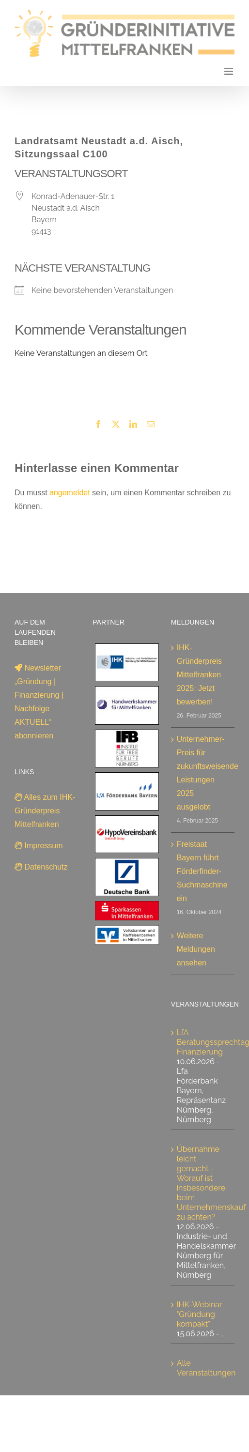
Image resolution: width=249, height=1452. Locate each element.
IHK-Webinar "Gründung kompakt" (199, 1314)
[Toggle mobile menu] (229, 71)
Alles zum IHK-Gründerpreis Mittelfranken (45, 810)
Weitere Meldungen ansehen (196, 949)
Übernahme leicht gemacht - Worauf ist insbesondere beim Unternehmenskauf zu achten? (211, 1183)
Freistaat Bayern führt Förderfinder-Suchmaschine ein (202, 871)
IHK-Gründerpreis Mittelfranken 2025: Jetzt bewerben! (199, 674)
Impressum (39, 845)
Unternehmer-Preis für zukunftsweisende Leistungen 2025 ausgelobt (203, 773)
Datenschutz (41, 867)
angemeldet (69, 493)
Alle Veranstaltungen (206, 1368)
